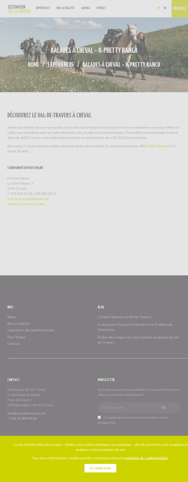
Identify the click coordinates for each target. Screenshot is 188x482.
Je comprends (100, 468)
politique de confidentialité (146, 458)
